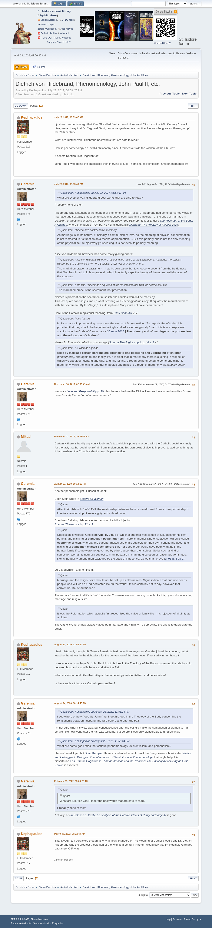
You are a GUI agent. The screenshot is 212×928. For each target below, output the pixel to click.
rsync (52, 24)
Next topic (189, 93)
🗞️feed (62, 28)
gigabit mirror (48, 15)
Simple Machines (39, 919)
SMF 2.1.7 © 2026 (20, 919)
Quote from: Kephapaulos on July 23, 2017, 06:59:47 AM (93, 192)
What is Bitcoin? (162, 43)
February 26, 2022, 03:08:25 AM (71, 781)
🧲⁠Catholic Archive (47, 33)
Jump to (143, 895)
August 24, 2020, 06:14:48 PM (70, 703)
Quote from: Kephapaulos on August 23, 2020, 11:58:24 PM (95, 711)
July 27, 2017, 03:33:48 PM (68, 184)
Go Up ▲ (196, 919)
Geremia (27, 184)
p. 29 (85, 391)
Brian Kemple (93, 753)
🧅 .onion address (47, 20)
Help (168, 919)
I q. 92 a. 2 (74, 524)
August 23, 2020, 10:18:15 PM (70, 484)
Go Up (18, 878)
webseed (42, 24)
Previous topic (170, 93)
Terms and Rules (181, 919)
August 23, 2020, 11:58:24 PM (70, 644)
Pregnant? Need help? (58, 42)
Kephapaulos (31, 117)
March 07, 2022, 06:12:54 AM (69, 833)
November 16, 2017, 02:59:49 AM (72, 384)
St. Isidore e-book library (54, 11)
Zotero (40, 28)
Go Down (21, 106)
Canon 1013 (116, 331)
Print (193, 106)
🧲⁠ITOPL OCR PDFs (48, 37)
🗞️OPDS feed (66, 20)
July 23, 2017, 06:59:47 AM (68, 117)
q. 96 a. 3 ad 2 (174, 558)
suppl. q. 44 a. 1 (131, 342)
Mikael (26, 436)
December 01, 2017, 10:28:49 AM (72, 436)
